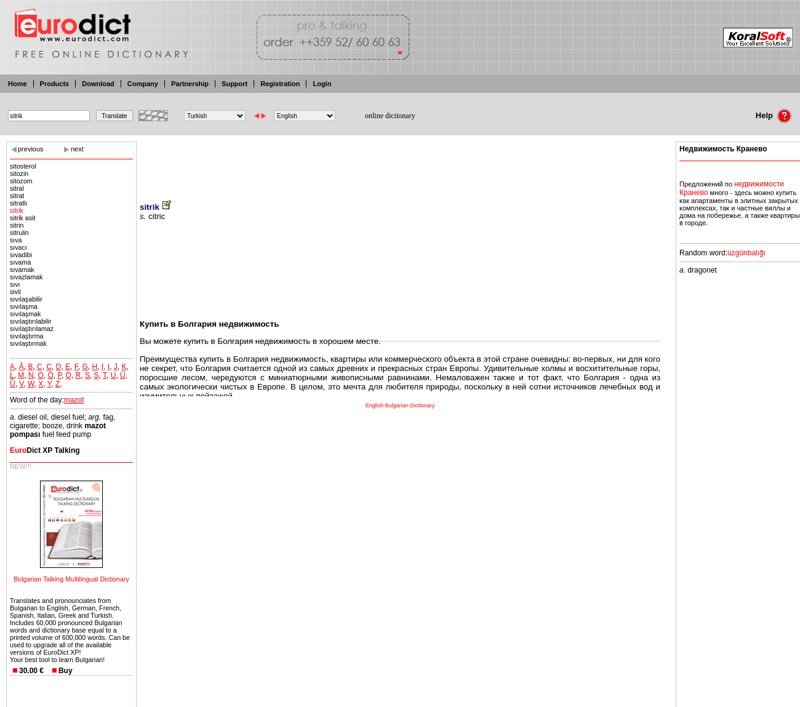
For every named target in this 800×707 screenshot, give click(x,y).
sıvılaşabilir (26, 299)
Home (17, 83)
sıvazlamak (26, 277)
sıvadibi (21, 254)
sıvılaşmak (25, 314)
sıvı (15, 284)
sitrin (17, 225)
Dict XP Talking (45, 450)
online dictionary (390, 115)
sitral (17, 188)
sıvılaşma (24, 306)
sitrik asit (22, 218)
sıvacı (18, 247)
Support (234, 83)
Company (142, 83)
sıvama (20, 262)
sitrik (16, 210)
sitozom (21, 181)
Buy (65, 670)
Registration (280, 83)
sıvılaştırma (26, 336)
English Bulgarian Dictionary (400, 405)
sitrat (17, 195)
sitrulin (19, 232)
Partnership (190, 83)
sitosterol (23, 166)
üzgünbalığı (746, 253)
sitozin (19, 173)
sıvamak (22, 269)
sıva (16, 240)
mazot (74, 400)
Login (322, 83)
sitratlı (18, 203)
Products (55, 83)
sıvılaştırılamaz (32, 328)
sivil (15, 291)
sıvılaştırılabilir (31, 321)
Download (98, 83)
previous (31, 149)
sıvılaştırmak (28, 343)
